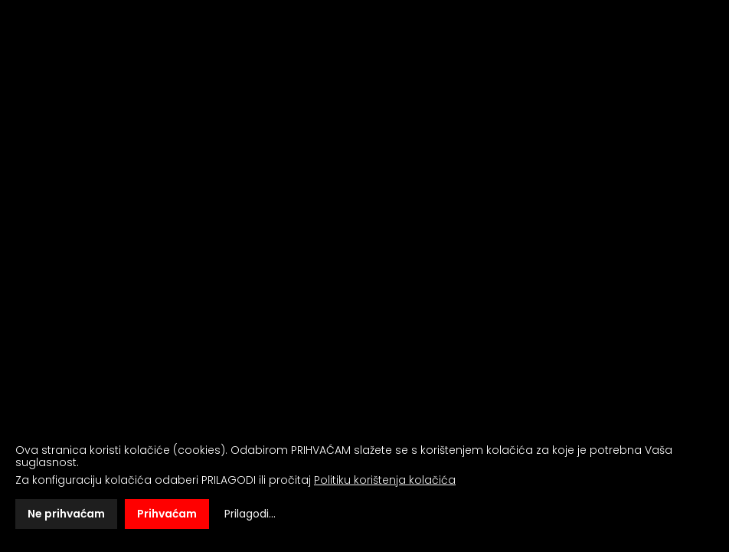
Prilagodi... (250, 514)
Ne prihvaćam (66, 513)
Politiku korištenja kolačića (385, 480)
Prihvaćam (167, 513)
